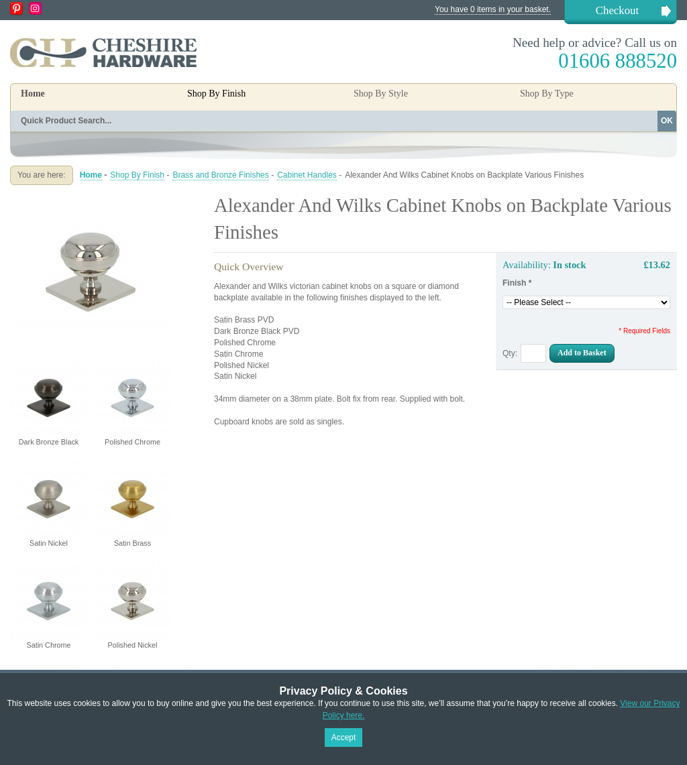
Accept (343, 737)
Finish (517, 283)
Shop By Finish (137, 175)
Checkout (617, 10)
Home (33, 94)
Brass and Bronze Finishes (220, 175)
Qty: (510, 353)
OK (667, 120)
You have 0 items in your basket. (493, 9)
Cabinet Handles (307, 175)
